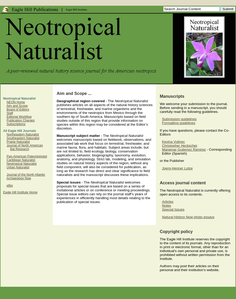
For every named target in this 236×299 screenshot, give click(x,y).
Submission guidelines (179, 119)
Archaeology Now (19, 178)
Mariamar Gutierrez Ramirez (184, 149)
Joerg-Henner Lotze (177, 168)
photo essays (188, 217)
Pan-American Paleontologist (27, 156)
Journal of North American (25, 145)
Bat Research (19, 149)
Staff (10, 113)
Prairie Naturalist (18, 142)
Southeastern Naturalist (23, 138)
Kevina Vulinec (173, 142)
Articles (167, 202)
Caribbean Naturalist (21, 160)
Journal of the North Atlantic (26, 174)
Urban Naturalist (18, 167)
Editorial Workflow (19, 117)
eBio (10, 185)
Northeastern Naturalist (23, 134)
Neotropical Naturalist (22, 164)
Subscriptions (16, 124)
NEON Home (16, 102)
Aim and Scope (17, 106)
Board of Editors (18, 109)
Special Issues (173, 209)
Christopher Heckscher (179, 146)
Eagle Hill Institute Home (20, 192)
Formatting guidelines (178, 123)
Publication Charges (20, 120)
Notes (166, 206)
